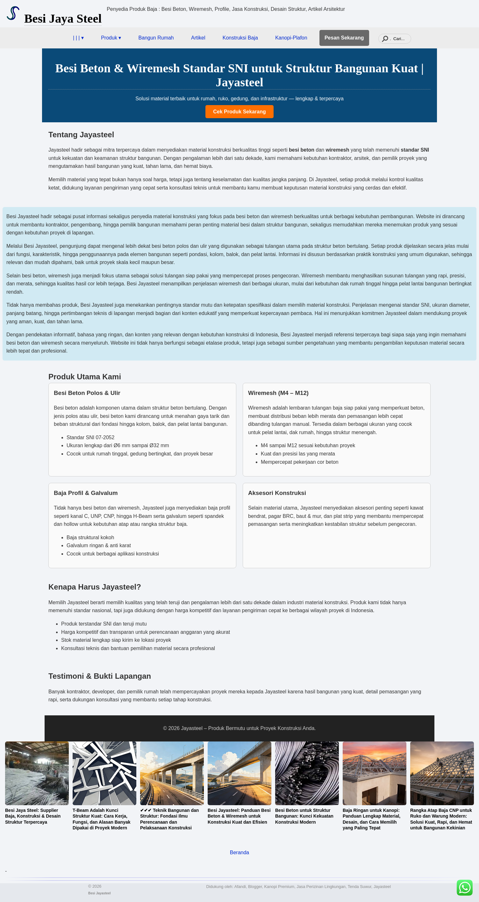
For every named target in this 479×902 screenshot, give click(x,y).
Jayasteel (382, 886)
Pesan (344, 37)
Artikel (198, 37)
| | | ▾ (78, 37)
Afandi (240, 886)
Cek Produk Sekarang (239, 111)
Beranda (239, 852)
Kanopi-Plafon (291, 37)
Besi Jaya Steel (63, 18)
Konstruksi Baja (240, 37)
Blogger (255, 886)
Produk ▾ (111, 37)
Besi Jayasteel (99, 893)
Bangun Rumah (156, 37)
